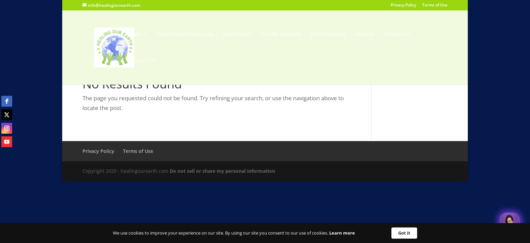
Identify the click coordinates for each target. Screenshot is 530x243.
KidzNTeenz (237, 34)
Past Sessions (328, 34)
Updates (364, 34)
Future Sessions (281, 34)
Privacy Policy (403, 5)
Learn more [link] (342, 233)
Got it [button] (404, 233)
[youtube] (6, 141)
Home (134, 34)
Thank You (397, 34)
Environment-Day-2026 (185, 34)
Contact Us (141, 61)
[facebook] (6, 101)
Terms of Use (435, 5)
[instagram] (6, 128)
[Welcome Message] (510, 223)
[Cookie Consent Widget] (265, 233)
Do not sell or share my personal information (222, 171)
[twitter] (6, 114)
